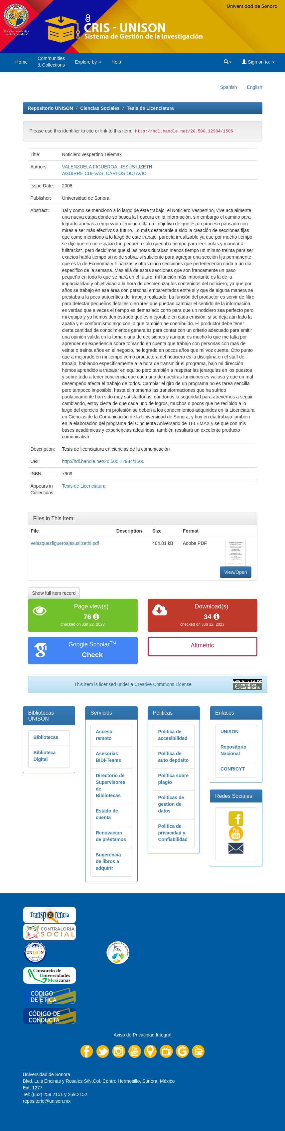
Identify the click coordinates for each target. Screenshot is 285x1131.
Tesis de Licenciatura (150, 108)
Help (116, 62)
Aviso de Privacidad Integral (142, 1034)
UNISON (229, 731)
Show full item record (54, 593)
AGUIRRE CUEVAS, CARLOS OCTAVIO (104, 173)
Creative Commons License (163, 684)
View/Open (235, 572)
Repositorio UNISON (50, 108)
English (254, 87)
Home (21, 62)
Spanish (228, 87)
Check (92, 654)
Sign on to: (258, 62)
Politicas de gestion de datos (171, 804)
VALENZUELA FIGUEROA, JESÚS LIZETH (107, 166)
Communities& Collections (51, 62)
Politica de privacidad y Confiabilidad (173, 832)
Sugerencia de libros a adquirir (108, 861)
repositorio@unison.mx (47, 1101)
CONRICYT (232, 769)
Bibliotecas (46, 737)
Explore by (88, 62)
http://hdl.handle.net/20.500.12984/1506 (103, 461)
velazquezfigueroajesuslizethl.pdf (65, 543)
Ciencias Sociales (99, 108)
